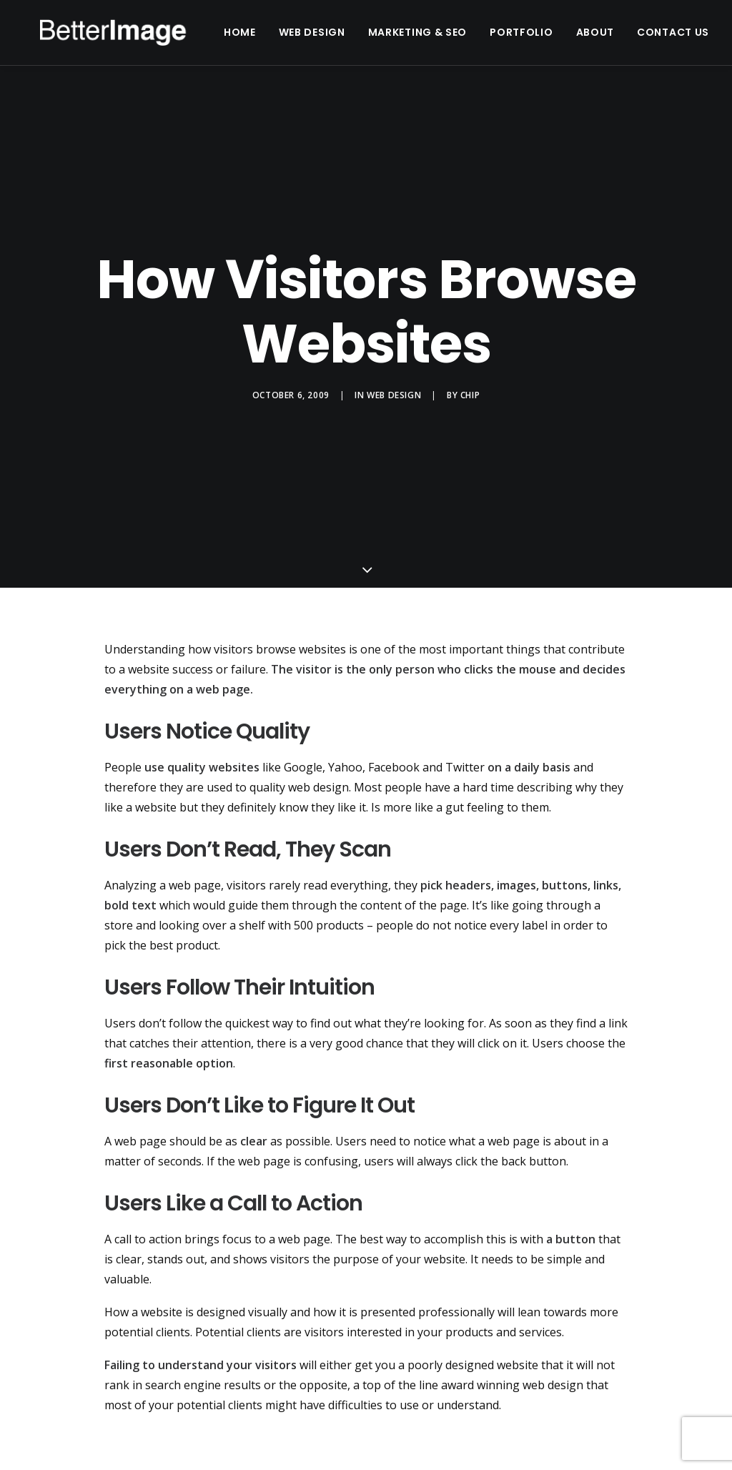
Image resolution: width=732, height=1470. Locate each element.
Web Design (340, 37)
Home (268, 37)
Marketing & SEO (446, 37)
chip (470, 401)
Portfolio (549, 37)
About (623, 37)
